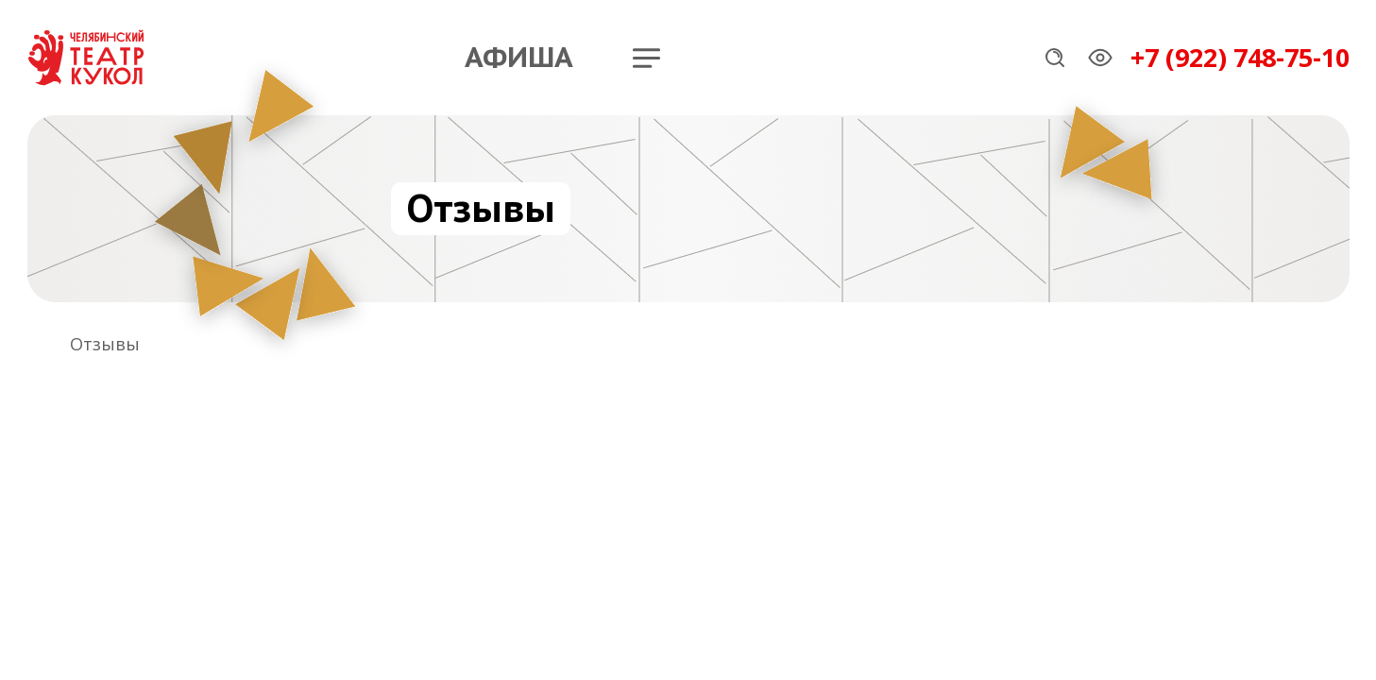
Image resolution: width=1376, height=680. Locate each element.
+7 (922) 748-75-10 (1240, 57)
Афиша (519, 58)
